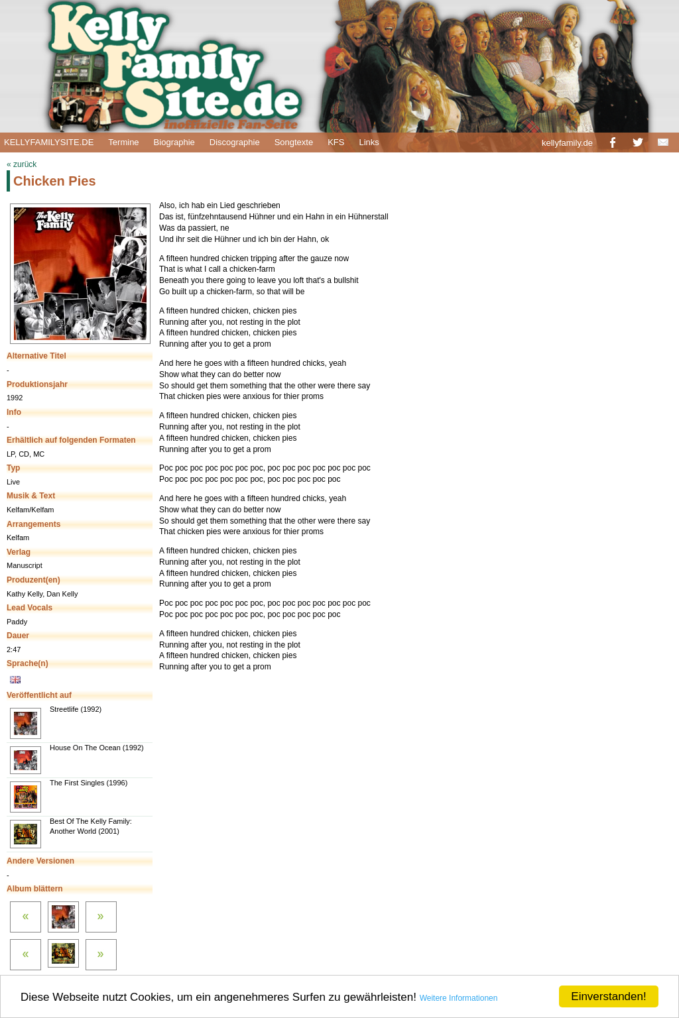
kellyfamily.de (567, 143)
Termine (123, 142)
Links (369, 142)
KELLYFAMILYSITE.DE (48, 142)
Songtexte (294, 142)
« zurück (21, 164)
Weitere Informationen (459, 998)
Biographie (174, 142)
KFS (336, 142)
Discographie (235, 142)
